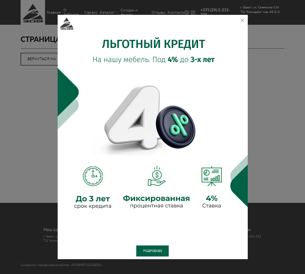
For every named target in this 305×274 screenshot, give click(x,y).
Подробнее (152, 251)
